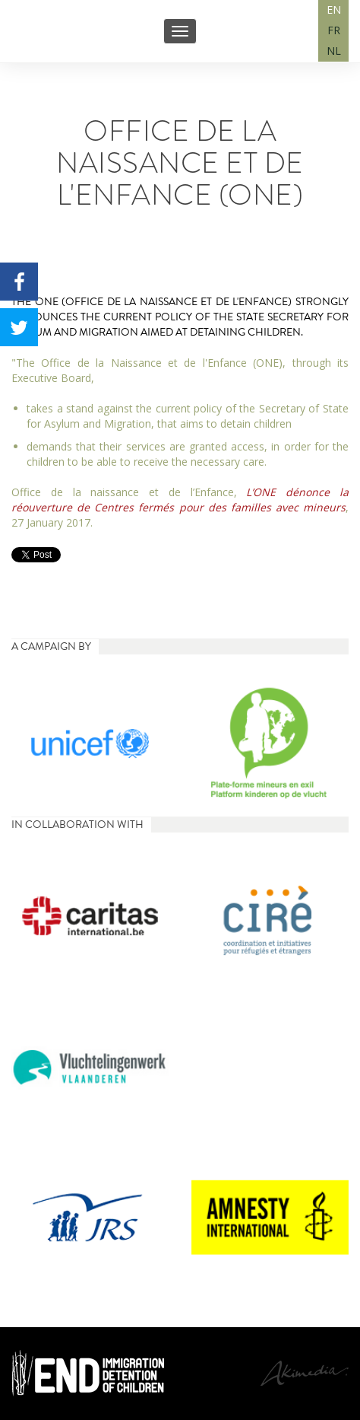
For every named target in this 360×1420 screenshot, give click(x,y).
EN (334, 9)
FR (333, 30)
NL (334, 50)
